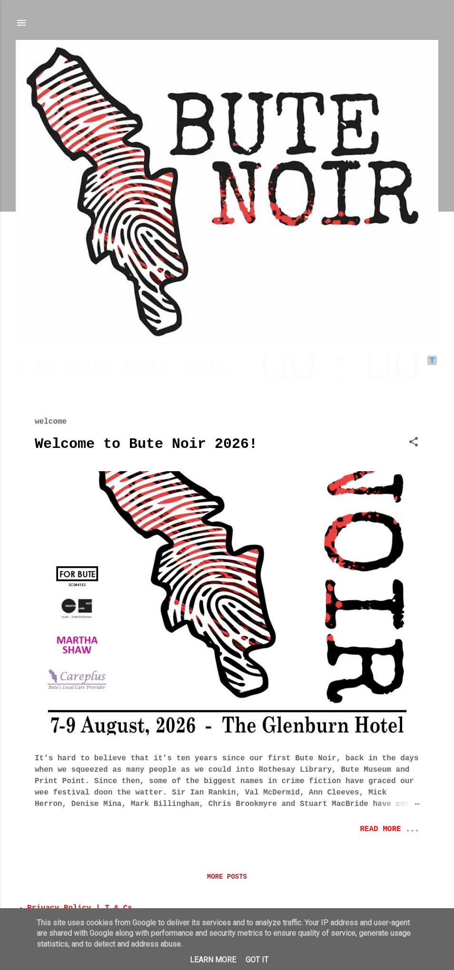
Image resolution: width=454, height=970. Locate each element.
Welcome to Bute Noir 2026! (146, 444)
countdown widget (227, 366)
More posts (227, 877)
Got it (257, 959)
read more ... (389, 829)
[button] (413, 443)
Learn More (213, 959)
